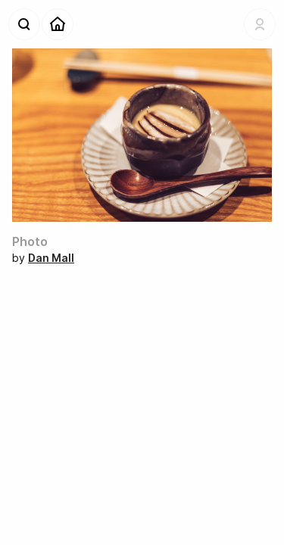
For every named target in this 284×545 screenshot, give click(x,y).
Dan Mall (51, 257)
